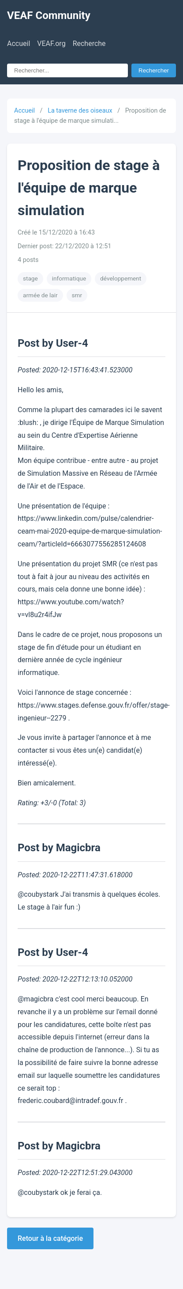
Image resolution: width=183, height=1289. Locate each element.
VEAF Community (48, 15)
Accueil (18, 43)
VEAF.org (51, 43)
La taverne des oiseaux (80, 110)
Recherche (89, 43)
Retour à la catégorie (50, 1238)
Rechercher (153, 70)
